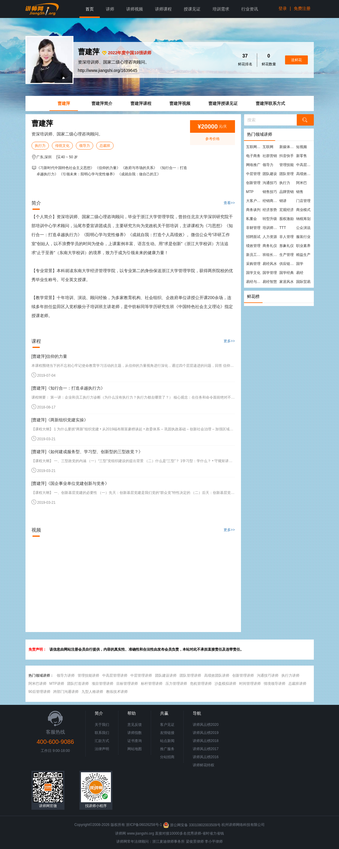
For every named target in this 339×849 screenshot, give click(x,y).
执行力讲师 (290, 675)
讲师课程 (163, 9)
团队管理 (286, 174)
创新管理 (253, 183)
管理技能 (286, 165)
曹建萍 (64, 103)
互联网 (268, 147)
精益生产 (303, 255)
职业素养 (303, 246)
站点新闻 (167, 741)
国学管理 (270, 273)
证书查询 (134, 741)
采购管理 (253, 264)
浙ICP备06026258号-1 (144, 825)
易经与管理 (254, 282)
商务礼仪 (270, 246)
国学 (299, 264)
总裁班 (105, 146)
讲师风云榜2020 (206, 725)
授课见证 (192, 9)
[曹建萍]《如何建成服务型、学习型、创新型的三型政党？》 (87, 451)
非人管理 (286, 237)
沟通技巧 (270, 183)
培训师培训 (271, 228)
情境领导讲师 (274, 683)
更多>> (229, 341)
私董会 (251, 219)
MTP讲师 (56, 683)
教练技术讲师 (117, 692)
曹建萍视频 (179, 103)
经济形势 (270, 210)
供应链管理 (287, 264)
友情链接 (167, 733)
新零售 (301, 156)
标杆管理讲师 (151, 683)
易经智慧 (270, 282)
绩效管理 (253, 246)
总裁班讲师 (297, 683)
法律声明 (102, 749)
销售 (299, 192)
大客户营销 (254, 201)
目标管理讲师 (127, 683)
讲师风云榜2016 (206, 757)
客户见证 (167, 725)
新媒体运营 (287, 147)
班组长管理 (271, 255)
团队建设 (270, 174)
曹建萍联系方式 (270, 103)
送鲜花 (296, 60)
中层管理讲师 (141, 675)
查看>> (229, 203)
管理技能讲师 (88, 675)
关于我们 (102, 725)
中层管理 (253, 174)
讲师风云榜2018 (206, 741)
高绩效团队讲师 (216, 675)
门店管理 (303, 201)
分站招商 (167, 757)
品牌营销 (286, 192)
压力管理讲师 (176, 683)
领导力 (84, 146)
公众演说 (303, 228)
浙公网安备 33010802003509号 (192, 825)
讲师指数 (134, 733)
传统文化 (62, 146)
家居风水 (286, 282)
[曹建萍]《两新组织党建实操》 (59, 419)
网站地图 (134, 749)
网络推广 (253, 165)
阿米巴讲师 (37, 683)
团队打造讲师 (78, 683)
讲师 (110, 9)
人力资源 (270, 237)
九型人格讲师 (92, 692)
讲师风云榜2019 (206, 733)
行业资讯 (249, 9)
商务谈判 (253, 210)
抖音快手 (286, 156)
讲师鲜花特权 (203, 765)
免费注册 (302, 8)
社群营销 (270, 156)
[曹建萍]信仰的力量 (49, 356)
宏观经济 (286, 210)
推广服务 (167, 749)
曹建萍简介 (101, 103)
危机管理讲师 (201, 683)
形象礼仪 (286, 246)
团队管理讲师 (190, 675)
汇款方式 (102, 741)
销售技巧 (270, 192)
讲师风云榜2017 (206, 749)
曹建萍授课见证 (223, 103)
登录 (282, 8)
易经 (299, 273)
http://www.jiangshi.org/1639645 (107, 70)
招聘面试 (253, 237)
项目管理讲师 (102, 683)
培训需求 (221, 9)
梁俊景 (191, 841)
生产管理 (286, 255)
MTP (250, 192)
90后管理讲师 (39, 692)
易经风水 (270, 264)
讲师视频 (134, 9)
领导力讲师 (66, 675)
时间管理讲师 (250, 683)
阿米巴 (301, 183)
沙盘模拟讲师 (225, 683)
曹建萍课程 (140, 103)
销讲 (283, 201)
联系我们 (102, 733)
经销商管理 (271, 201)
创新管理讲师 (243, 675)
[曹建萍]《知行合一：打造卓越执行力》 (68, 388)
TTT (282, 228)
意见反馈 (134, 725)
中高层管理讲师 (114, 675)
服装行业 (303, 237)
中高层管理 (304, 165)
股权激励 (286, 219)
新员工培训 (254, 255)
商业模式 (303, 210)
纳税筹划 (303, 219)
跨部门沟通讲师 (66, 692)
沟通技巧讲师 (267, 675)
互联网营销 (254, 147)
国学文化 (253, 273)
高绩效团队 (304, 174)
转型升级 (270, 219)
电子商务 (253, 156)
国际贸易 (303, 282)
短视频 (301, 147)
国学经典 (286, 273)
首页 (89, 9)
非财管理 (253, 228)
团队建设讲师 (166, 675)
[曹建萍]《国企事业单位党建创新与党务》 (70, 483)
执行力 (40, 146)
